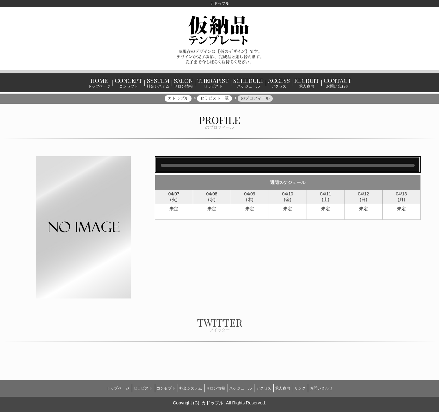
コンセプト (154, 387)
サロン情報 (213, 387)
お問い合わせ (342, 387)
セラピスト (126, 387)
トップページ (97, 387)
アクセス (270, 387)
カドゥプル (212, 399)
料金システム (183, 387)
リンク (316, 387)
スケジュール (242, 387)
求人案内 (294, 387)
